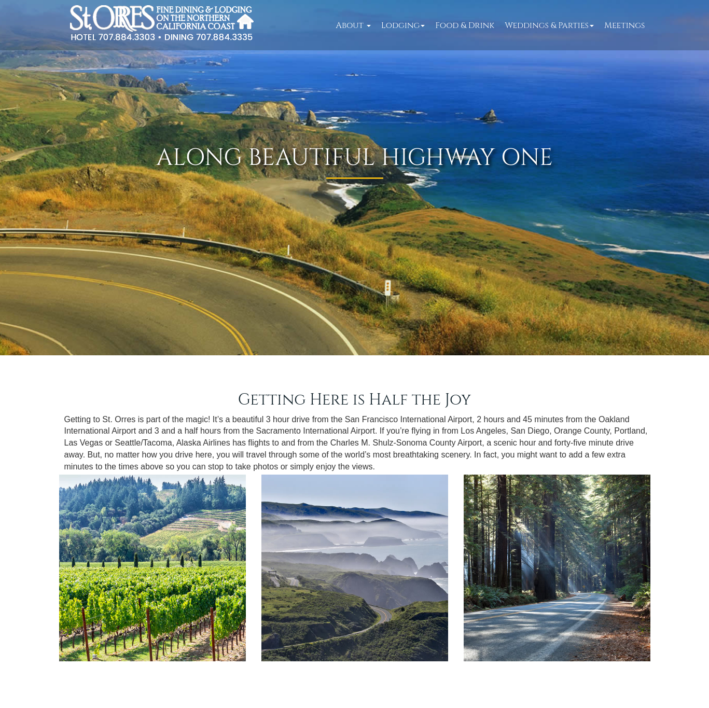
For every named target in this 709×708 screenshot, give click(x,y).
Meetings (624, 25)
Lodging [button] (403, 25)
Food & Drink (464, 25)
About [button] (353, 25)
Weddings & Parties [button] (549, 25)
